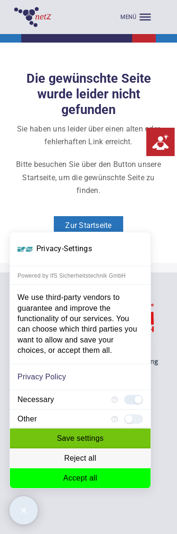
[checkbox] (133, 399)
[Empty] (32, 10)
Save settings (80, 438)
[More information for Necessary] (114, 399)
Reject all (80, 458)
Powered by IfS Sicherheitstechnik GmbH (71, 275)
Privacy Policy (41, 377)
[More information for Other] (114, 419)
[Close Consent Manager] (23, 510)
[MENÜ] (135, 17)
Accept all (80, 478)
